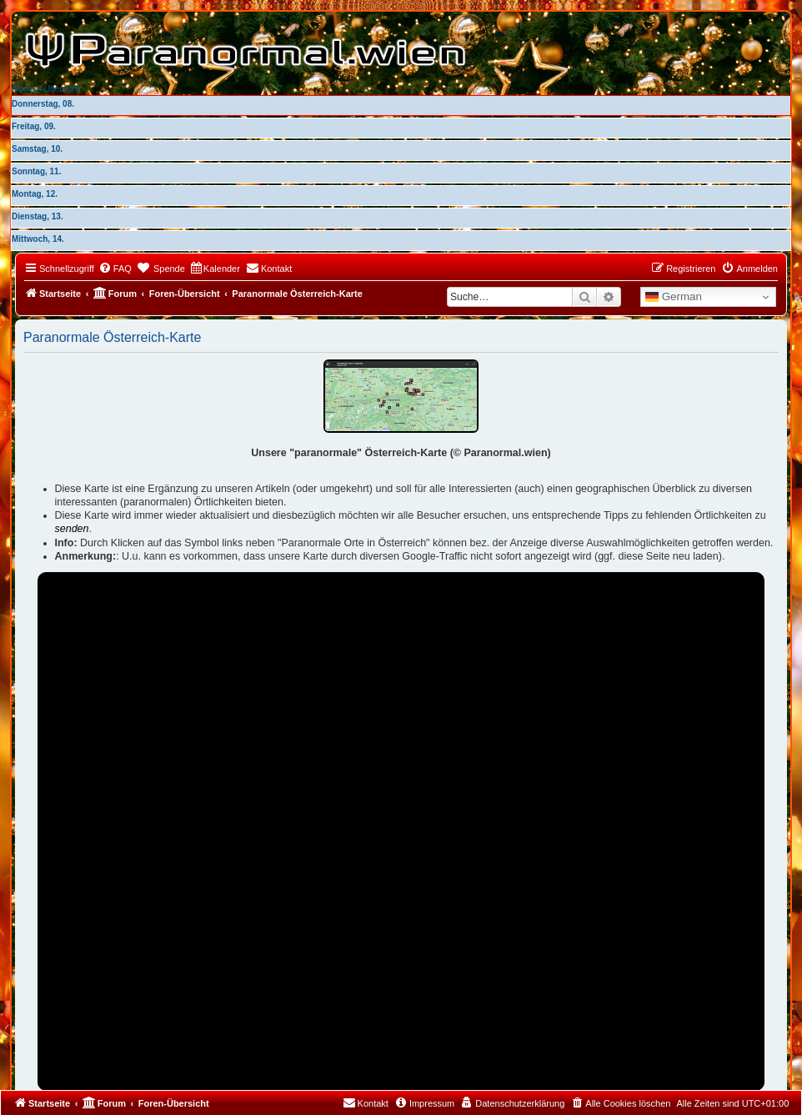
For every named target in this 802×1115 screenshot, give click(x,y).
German (673, 297)
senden (72, 529)
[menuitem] (115, 269)
